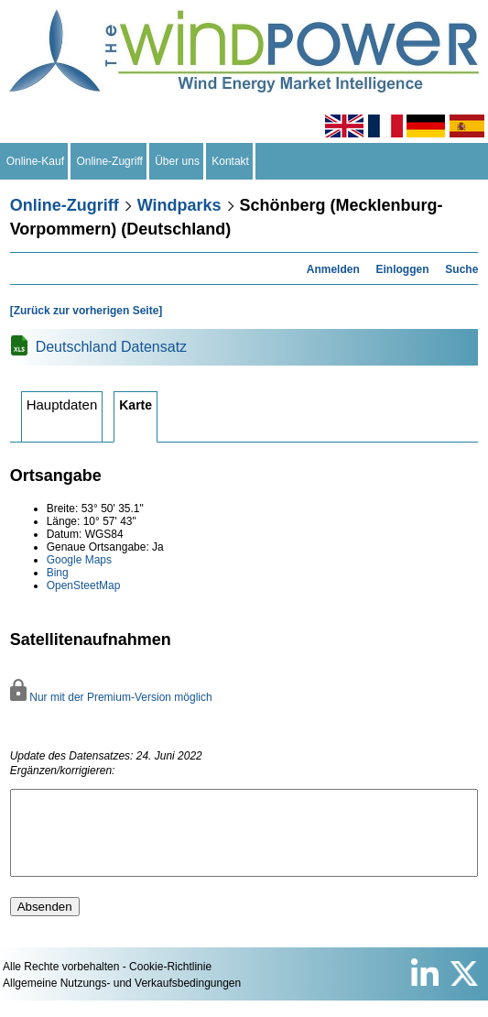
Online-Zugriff (109, 161)
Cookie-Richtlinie (170, 983)
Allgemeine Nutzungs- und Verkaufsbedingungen (122, 999)
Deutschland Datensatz (111, 347)
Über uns (177, 161)
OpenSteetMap (84, 585)
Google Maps (79, 559)
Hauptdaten (62, 404)
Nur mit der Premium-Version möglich (111, 697)
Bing (58, 572)
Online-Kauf (35, 161)
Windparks (179, 205)
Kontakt (230, 161)
